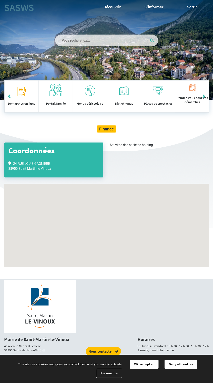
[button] (106, 221)
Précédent (9, 96)
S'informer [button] (153, 6)
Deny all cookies (181, 364)
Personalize (109, 373)
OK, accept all (144, 364)
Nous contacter (100, 351)
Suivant (204, 96)
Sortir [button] (192, 6)
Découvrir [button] (112, 6)
